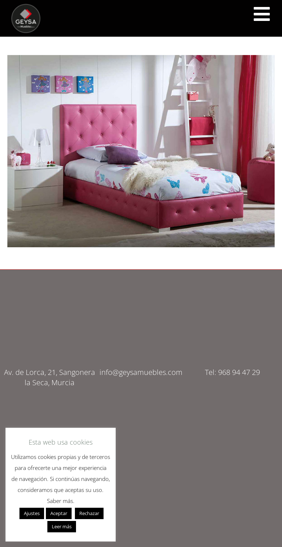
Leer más (62, 526)
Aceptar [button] (58, 513)
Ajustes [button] (32, 513)
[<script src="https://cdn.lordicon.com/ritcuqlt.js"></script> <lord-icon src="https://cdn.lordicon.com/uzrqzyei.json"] (262, 14)
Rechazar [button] (89, 513)
